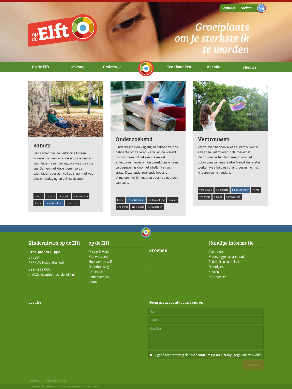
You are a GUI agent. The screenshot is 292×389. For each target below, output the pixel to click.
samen (38, 196)
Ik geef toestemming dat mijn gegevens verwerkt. (208, 355)
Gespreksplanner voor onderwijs (63, 386)
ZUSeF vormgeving (92, 386)
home (38, 203)
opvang (51, 196)
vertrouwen (205, 190)
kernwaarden (81, 196)
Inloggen (31, 386)
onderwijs (64, 196)
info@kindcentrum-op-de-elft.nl (51, 274)
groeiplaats (72, 203)
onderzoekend (157, 200)
